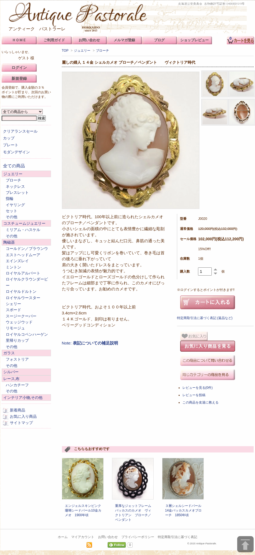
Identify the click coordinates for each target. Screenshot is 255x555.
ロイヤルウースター (23, 298)
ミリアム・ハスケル (23, 229)
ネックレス (15, 186)
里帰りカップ (17, 340)
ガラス (9, 353)
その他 (11, 217)
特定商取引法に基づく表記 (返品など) (205, 318)
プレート (10, 145)
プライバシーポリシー (137, 537)
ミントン (13, 267)
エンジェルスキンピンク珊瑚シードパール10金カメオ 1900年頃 (83, 510)
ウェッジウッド (19, 322)
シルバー (11, 372)
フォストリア (17, 359)
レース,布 (11, 378)
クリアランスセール (20, 131)
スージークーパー (21, 316)
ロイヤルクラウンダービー (27, 282)
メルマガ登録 (124, 40)
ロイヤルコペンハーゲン (27, 334)
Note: (90, 343)
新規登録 (19, 78)
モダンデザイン (16, 152)
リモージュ (15, 328)
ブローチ (102, 50)
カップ (9, 138)
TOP (65, 50)
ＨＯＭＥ (19, 40)
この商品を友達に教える (200, 402)
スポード (13, 310)
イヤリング (15, 205)
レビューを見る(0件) (197, 388)
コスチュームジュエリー (24, 223)
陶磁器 (9, 242)
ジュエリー (82, 50)
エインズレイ (17, 261)
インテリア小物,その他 (23, 397)
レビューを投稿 (193, 395)
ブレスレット (17, 192)
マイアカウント (82, 537)
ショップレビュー (194, 40)
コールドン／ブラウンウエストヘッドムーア (27, 251)
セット (11, 211)
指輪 (9, 198)
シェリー (13, 304)
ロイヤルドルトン (21, 291)
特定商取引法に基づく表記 (177, 537)
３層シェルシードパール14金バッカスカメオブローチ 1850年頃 (183, 510)
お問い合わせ (108, 537)
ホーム (63, 537)
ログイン (19, 67)
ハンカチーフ (17, 385)
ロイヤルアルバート (23, 273)
